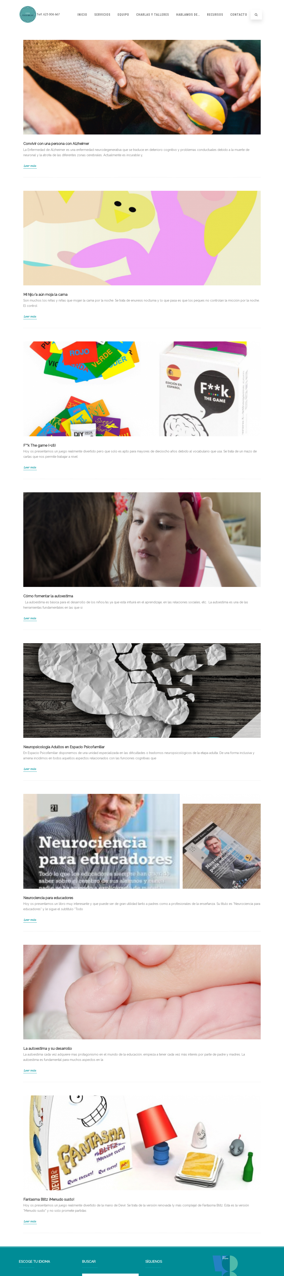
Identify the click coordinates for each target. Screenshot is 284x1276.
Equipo (123, 14)
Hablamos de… (188, 14)
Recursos (215, 14)
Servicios (102, 14)
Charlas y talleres (152, 14)
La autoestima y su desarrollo (47, 1048)
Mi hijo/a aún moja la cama (45, 294)
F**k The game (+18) (39, 445)
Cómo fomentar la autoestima (48, 596)
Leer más (30, 166)
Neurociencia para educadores (48, 898)
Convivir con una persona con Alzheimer (56, 144)
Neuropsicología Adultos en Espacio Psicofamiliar (64, 747)
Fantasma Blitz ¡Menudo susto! (48, 1199)
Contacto (238, 14)
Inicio (82, 14)
